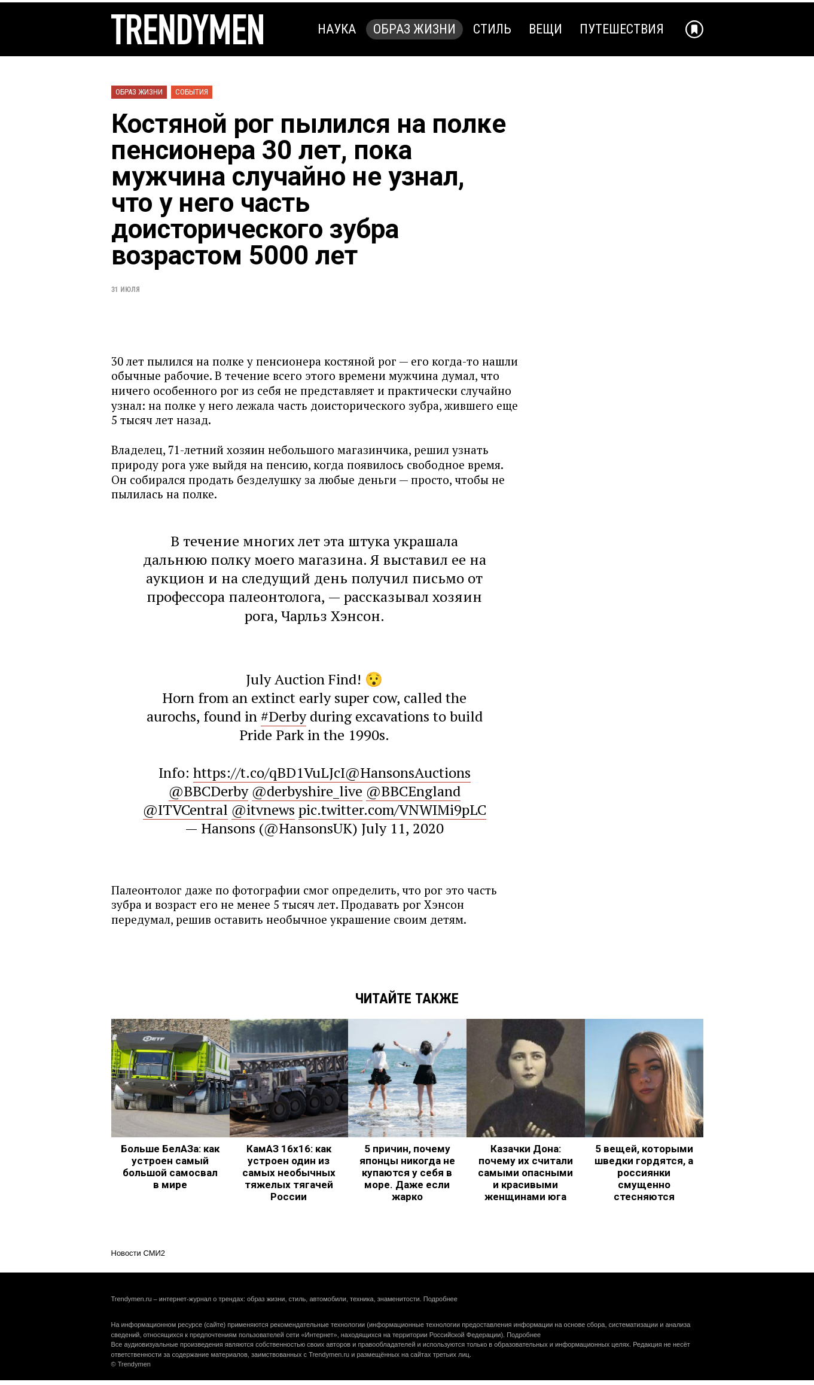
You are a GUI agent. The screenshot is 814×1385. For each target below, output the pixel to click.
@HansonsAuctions (408, 772)
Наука (337, 29)
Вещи (545, 29)
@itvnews (263, 809)
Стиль (492, 29)
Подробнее (440, 1298)
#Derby (283, 716)
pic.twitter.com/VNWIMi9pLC (392, 809)
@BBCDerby (208, 790)
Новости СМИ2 (138, 1253)
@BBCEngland (413, 790)
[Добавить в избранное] (694, 29)
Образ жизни (414, 29)
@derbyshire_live (307, 790)
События (191, 91)
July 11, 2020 (402, 828)
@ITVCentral (185, 809)
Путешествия (622, 29)
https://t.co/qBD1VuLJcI (269, 772)
